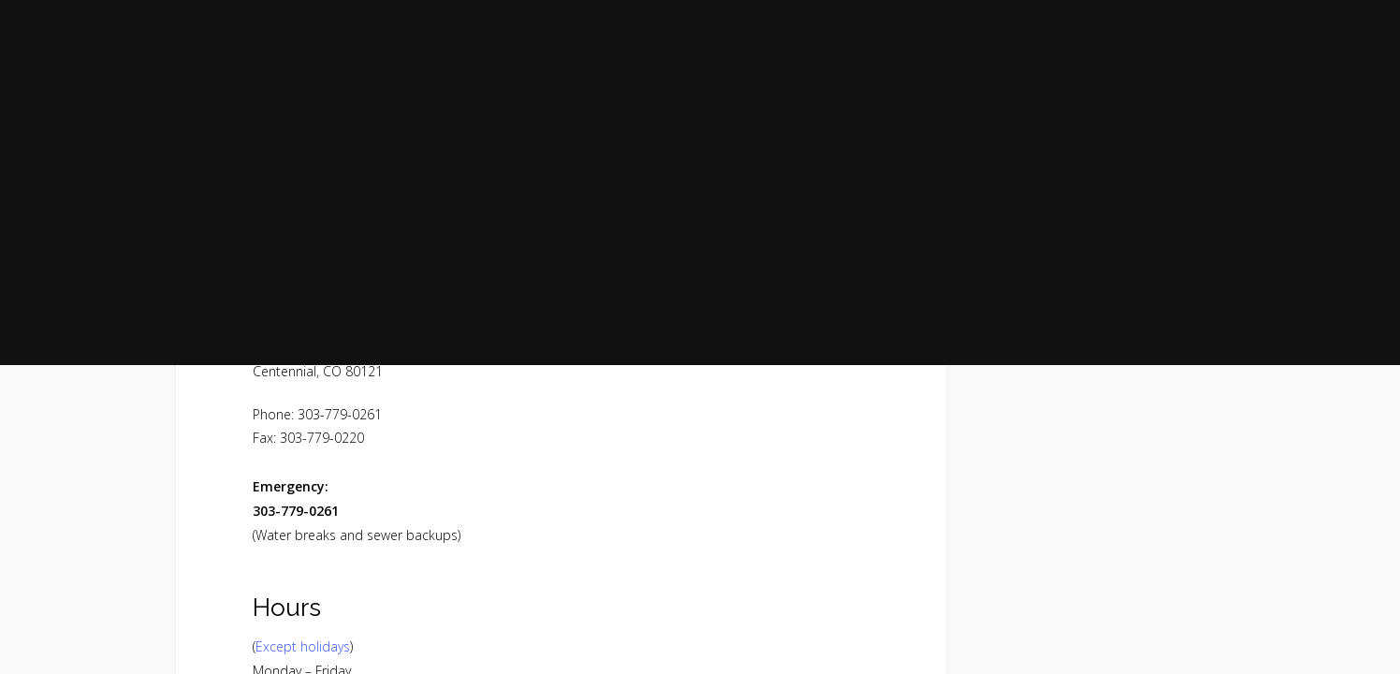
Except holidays (302, 646)
